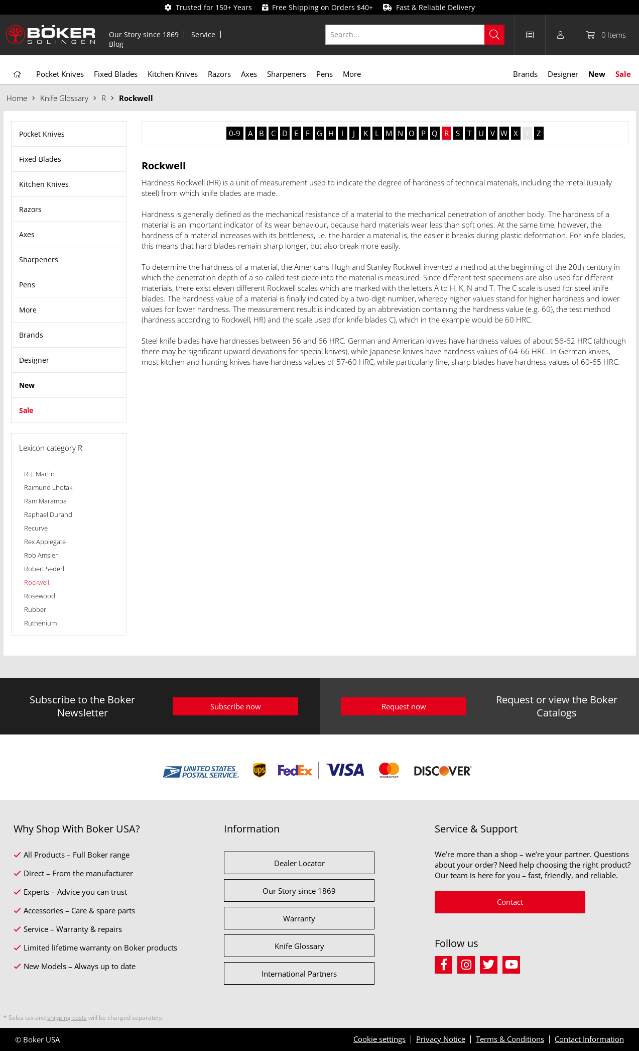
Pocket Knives (42, 134)
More (28, 309)
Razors (30, 209)
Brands (31, 335)
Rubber (35, 609)
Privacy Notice (440, 1039)
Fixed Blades (40, 159)
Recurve (36, 528)
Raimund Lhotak (48, 487)
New (27, 385)
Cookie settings (379, 1039)
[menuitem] (144, 34)
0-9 (234, 133)
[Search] (494, 35)
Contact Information (589, 1039)
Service (203, 34)
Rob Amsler (41, 555)
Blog (116, 44)
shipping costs (67, 1017)
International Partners (299, 974)
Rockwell (36, 582)
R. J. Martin (39, 473)
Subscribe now (235, 706)
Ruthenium (40, 622)
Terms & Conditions (510, 1039)
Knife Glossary (299, 946)
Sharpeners (38, 259)
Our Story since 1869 (144, 34)
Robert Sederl (44, 568)
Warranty (299, 918)
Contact (510, 902)
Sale (26, 410)
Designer (34, 360)
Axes (27, 234)
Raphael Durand (48, 514)
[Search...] (414, 35)
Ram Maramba (45, 500)
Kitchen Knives (44, 184)
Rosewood (39, 595)
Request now (403, 706)
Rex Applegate (45, 541)
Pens (27, 284)
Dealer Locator (299, 863)
